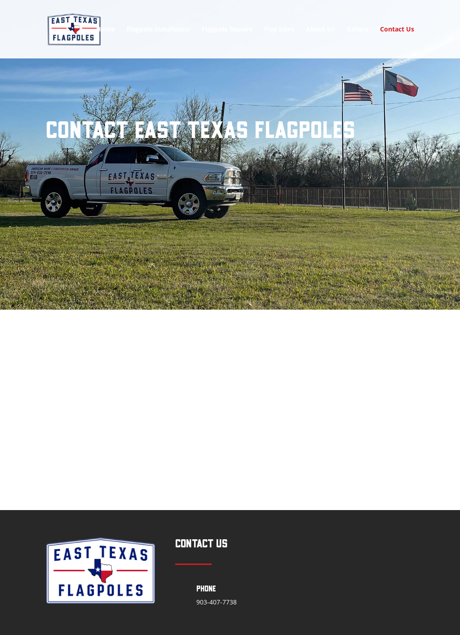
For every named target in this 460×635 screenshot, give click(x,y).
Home (105, 29)
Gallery (357, 29)
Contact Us (397, 29)
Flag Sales (279, 29)
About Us (320, 29)
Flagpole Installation (158, 29)
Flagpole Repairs (227, 29)
